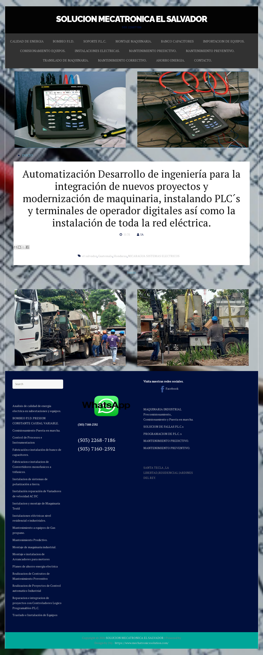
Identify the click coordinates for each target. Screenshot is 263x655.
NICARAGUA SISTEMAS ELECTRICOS (154, 256)
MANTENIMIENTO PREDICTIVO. (153, 51)
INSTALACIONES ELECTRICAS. (97, 51)
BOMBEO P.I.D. (63, 41)
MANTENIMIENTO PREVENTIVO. (210, 51)
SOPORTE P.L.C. (94, 41)
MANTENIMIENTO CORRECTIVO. (122, 60)
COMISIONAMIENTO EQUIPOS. (42, 51)
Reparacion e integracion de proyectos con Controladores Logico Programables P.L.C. (36, 603)
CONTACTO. (203, 60)
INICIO (27, 155)
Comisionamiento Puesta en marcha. (36, 430)
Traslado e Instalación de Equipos (34, 615)
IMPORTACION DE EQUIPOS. (224, 41)
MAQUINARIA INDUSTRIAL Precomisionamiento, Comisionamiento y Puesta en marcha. (168, 414)
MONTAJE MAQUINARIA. (134, 41)
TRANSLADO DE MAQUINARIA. (66, 60)
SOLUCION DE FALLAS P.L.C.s (163, 427)
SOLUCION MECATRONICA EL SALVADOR (131, 19)
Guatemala (105, 256)
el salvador (89, 256)
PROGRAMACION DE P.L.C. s (162, 434)
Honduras (120, 256)
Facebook (169, 388)
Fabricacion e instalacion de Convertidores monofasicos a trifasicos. (31, 467)
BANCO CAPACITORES (177, 41)
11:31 (126, 234)
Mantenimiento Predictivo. (30, 540)
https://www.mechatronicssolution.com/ (142, 643)
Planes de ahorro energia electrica (35, 566)
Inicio (131, 272)
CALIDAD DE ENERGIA (27, 41)
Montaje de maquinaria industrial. (34, 547)
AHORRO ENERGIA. (170, 60)
